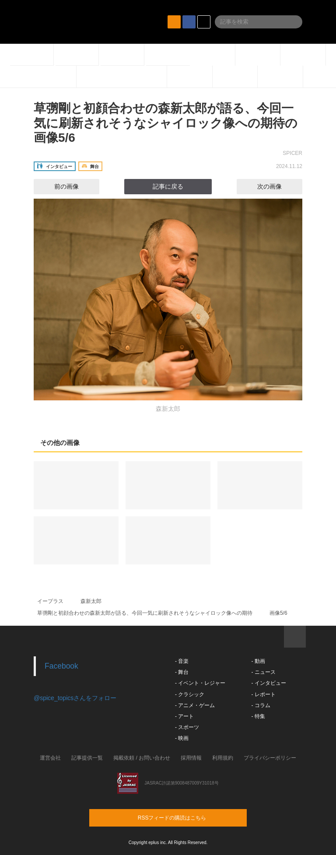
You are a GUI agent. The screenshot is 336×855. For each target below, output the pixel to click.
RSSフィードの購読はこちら (185, 817)
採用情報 (191, 758)
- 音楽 (182, 661)
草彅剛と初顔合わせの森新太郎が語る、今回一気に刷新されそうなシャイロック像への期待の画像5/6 (166, 123)
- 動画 (258, 661)
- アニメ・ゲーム (195, 705)
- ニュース (263, 672)
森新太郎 (91, 601)
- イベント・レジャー (200, 683)
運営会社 (50, 758)
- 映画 (182, 738)
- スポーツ (187, 727)
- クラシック (189, 694)
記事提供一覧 (87, 758)
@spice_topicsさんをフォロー (75, 697)
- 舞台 (182, 672)
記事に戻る (168, 186)
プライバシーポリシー (270, 758)
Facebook (61, 666)
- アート (184, 716)
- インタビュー (268, 683)
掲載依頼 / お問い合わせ (141, 758)
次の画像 (277, 186)
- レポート (263, 694)
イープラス (50, 601)
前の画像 (58, 186)
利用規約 (222, 758)
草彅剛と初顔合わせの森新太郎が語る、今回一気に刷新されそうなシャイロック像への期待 (144, 613)
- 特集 (258, 716)
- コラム (260, 705)
